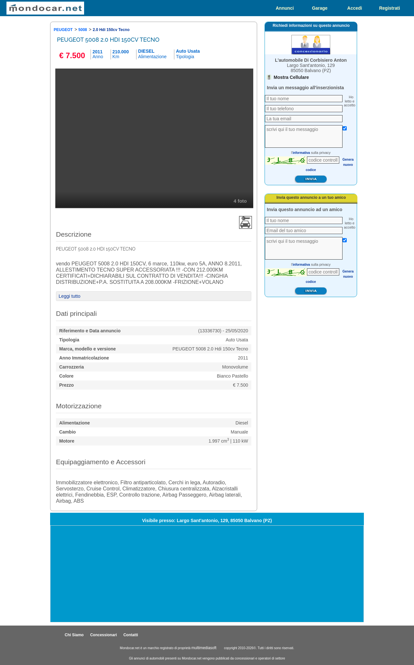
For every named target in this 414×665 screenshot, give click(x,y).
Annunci (285, 8)
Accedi (354, 8)
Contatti (130, 635)
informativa (301, 153)
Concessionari (103, 635)
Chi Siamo (74, 635)
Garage (319, 8)
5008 (82, 29)
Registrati (389, 8)
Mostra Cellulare (291, 77)
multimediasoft (203, 648)
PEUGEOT (63, 29)
